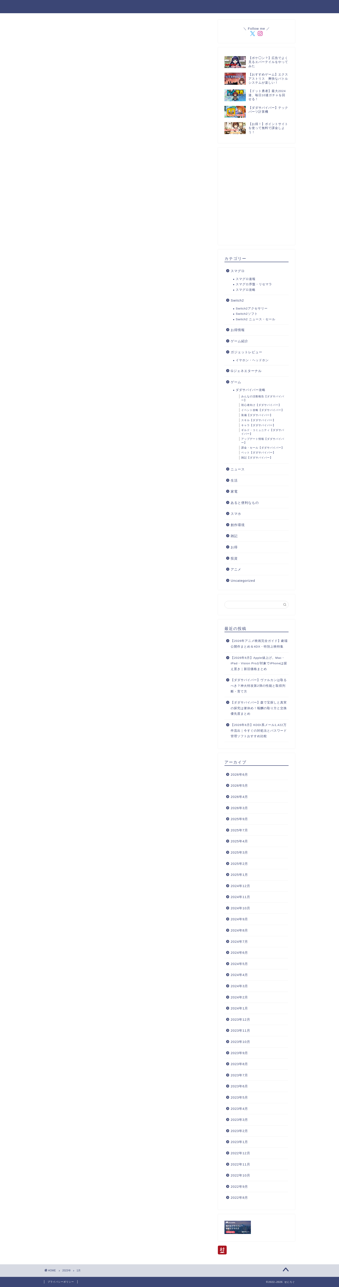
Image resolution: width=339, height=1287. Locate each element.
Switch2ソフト (247, 313)
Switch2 (237, 300)
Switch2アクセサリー (252, 308)
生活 (234, 480)
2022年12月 (240, 1153)
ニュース (238, 469)
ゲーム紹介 (239, 341)
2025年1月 (239, 874)
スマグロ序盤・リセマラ (254, 284)
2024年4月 (239, 975)
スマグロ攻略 (246, 289)
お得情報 (238, 330)
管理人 (208, 7)
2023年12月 (240, 1019)
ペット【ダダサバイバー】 (258, 452)
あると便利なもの (245, 502)
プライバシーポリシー (274, 7)
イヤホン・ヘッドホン (252, 360)
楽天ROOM (140, 7)
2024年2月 (239, 997)
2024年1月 (239, 1008)
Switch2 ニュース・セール (255, 319)
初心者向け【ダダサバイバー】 (261, 405)
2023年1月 (239, 1142)
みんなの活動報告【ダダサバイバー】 (262, 398)
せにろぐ (53, 6)
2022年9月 (239, 1186)
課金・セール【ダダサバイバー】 (262, 447)
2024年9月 (239, 919)
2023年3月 (239, 1119)
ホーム (89, 7)
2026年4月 (239, 797)
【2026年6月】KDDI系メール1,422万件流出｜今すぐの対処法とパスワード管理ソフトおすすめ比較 (259, 730)
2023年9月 (239, 1053)
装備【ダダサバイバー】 (257, 415)
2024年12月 (240, 886)
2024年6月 (239, 952)
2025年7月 (239, 830)
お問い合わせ (235, 7)
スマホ (236, 514)
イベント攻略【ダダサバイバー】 (262, 410)
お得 (234, 547)
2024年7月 (239, 941)
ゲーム (236, 382)
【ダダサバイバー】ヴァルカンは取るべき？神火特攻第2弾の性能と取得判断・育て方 (259, 685)
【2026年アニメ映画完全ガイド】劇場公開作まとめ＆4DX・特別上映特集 (259, 643)
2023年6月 (239, 1086)
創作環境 (238, 525)
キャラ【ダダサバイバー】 (258, 425)
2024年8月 (239, 930)
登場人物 (113, 7)
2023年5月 (239, 1097)
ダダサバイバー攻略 (176, 7)
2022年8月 (239, 1197)
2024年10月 (240, 908)
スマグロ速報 (246, 279)
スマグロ (238, 271)
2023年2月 (239, 1131)
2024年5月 (239, 964)
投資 (234, 558)
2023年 (66, 1270)
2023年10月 (240, 1042)
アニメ (236, 569)
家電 (234, 491)
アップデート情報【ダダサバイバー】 (262, 440)
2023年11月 (240, 1030)
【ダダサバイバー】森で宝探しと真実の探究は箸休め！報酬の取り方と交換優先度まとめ (259, 708)
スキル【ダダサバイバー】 (258, 420)
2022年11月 (240, 1164)
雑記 (234, 536)
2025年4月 (239, 841)
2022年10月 (240, 1175)
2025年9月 (239, 819)
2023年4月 (239, 1108)
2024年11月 (240, 897)
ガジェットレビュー (246, 352)
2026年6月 (239, 774)
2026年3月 (239, 808)
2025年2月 (239, 863)
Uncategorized (243, 580)
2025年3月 (239, 852)
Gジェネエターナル (246, 371)
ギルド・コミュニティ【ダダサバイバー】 (262, 432)
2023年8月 (239, 1064)
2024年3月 (239, 986)
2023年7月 (239, 1075)
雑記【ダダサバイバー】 (257, 457)
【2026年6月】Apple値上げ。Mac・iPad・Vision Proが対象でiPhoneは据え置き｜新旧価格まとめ (259, 663)
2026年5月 (239, 785)
